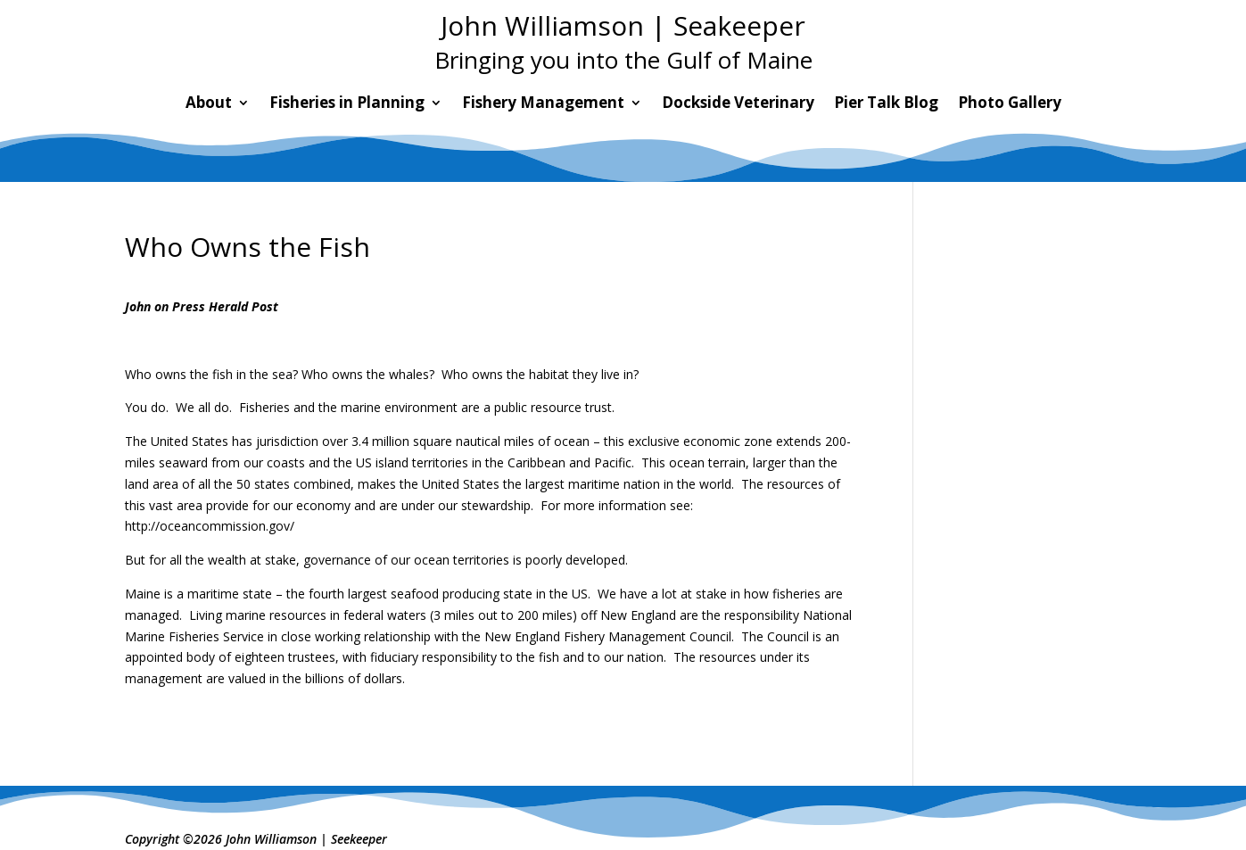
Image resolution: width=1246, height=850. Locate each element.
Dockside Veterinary (738, 104)
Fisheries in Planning (347, 104)
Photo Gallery (1009, 104)
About (209, 104)
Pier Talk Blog (886, 104)
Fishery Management (543, 104)
